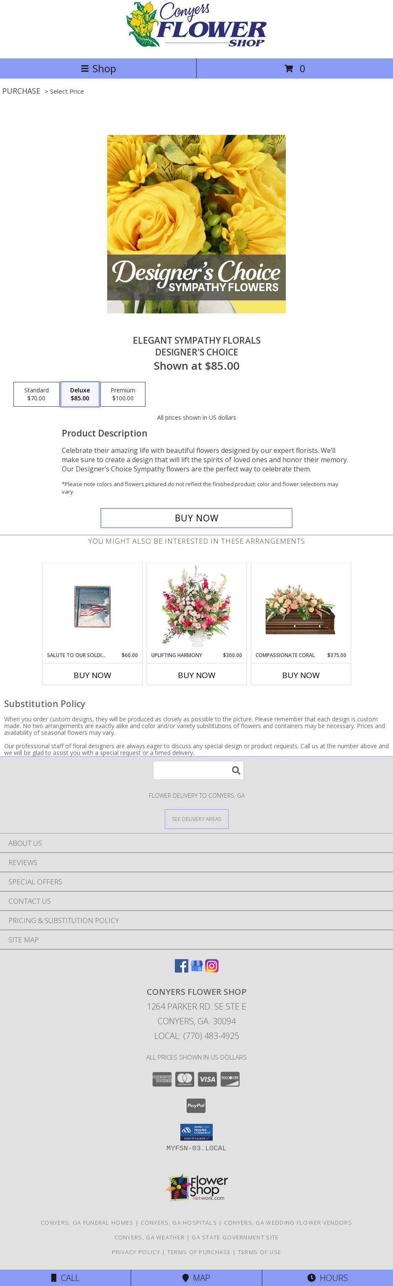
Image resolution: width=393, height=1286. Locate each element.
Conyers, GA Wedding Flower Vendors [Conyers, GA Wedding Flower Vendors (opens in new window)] (288, 1222)
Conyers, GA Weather (149, 1237)
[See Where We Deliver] (197, 819)
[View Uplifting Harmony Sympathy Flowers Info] (196, 607)
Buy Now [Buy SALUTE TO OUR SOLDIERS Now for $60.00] (92, 675)
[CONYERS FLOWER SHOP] (196, 46)
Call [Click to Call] (65, 1277)
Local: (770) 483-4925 (196, 1035)
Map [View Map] (196, 1277)
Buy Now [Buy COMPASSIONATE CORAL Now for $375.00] (301, 675)
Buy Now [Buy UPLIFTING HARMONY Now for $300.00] (197, 675)
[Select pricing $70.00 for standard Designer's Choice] (36, 394)
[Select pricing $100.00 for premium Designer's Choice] (123, 394)
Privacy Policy (136, 1252)
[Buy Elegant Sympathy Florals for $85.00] (196, 518)
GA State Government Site (235, 1237)
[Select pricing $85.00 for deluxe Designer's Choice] (80, 394)
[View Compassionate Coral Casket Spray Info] (301, 607)
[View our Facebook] (181, 970)
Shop (98, 68)
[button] (196, 1132)
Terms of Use (260, 1252)
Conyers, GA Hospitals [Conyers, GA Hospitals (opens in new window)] (179, 1222)
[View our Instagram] (212, 970)
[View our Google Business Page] (196, 970)
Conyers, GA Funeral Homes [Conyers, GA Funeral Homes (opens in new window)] (87, 1222)
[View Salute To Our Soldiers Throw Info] (92, 607)
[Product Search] (198, 770)
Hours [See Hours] (327, 1277)
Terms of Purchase (199, 1252)
